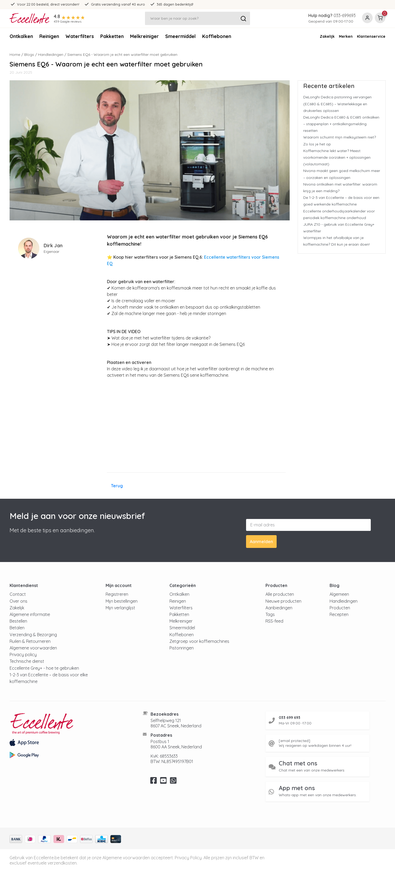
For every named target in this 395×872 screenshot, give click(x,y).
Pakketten (112, 36)
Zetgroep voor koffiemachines (199, 641)
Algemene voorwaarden (33, 648)
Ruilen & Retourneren (30, 641)
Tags (270, 614)
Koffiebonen (216, 36)
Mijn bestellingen (122, 601)
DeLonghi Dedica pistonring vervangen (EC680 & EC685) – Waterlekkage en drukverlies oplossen (337, 104)
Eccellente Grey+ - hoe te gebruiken (44, 668)
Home (15, 54)
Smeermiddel (180, 36)
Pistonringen (181, 648)
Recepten (339, 614)
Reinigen (49, 36)
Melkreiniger (144, 36)
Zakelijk (327, 36)
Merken (346, 36)
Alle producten (279, 594)
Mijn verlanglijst (120, 607)
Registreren (117, 594)
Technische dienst (27, 661)
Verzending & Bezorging (33, 634)
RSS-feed (274, 621)
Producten (340, 607)
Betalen (17, 627)
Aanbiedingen (278, 607)
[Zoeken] (197, 18)
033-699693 (345, 15)
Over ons (18, 601)
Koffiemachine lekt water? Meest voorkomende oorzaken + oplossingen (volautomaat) (337, 157)
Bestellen (18, 621)
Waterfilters (79, 36)
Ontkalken (21, 36)
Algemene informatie (30, 614)
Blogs (29, 54)
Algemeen (339, 594)
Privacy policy (23, 654)
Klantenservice (371, 36)
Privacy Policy (188, 857)
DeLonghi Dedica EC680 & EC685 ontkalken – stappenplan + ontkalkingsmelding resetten (341, 124)
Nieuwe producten (283, 601)
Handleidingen (50, 54)
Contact (18, 594)
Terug (117, 485)
